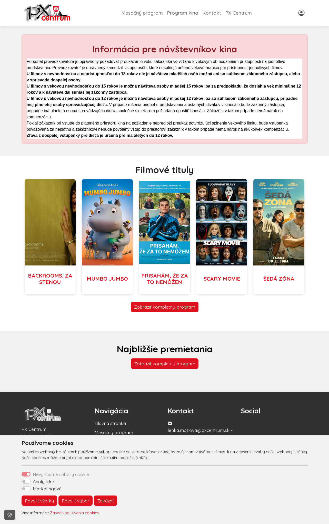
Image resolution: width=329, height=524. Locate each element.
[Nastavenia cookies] (9, 515)
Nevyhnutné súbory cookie (61, 474)
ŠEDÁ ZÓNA (278, 278)
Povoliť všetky (39, 500)
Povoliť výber (75, 500)
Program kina (182, 13)
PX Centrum (238, 13)
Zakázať (105, 500)
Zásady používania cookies (74, 512)
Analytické (43, 481)
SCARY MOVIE (222, 278)
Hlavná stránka (110, 423)
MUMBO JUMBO (107, 278)
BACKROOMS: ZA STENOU (50, 278)
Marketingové (47, 488)
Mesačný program (142, 13)
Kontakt (211, 13)
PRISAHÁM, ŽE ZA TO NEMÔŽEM (164, 278)
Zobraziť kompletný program (164, 307)
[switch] (26, 481)
